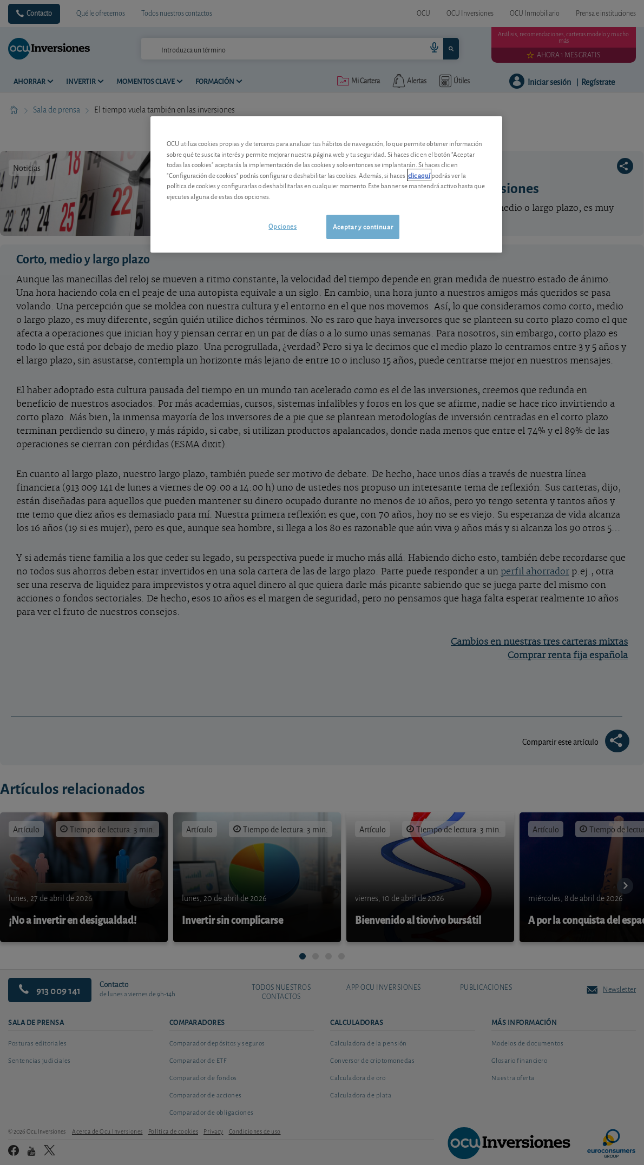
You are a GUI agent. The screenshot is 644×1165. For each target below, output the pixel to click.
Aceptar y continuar (363, 226)
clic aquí (419, 175)
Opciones (282, 226)
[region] (326, 184)
